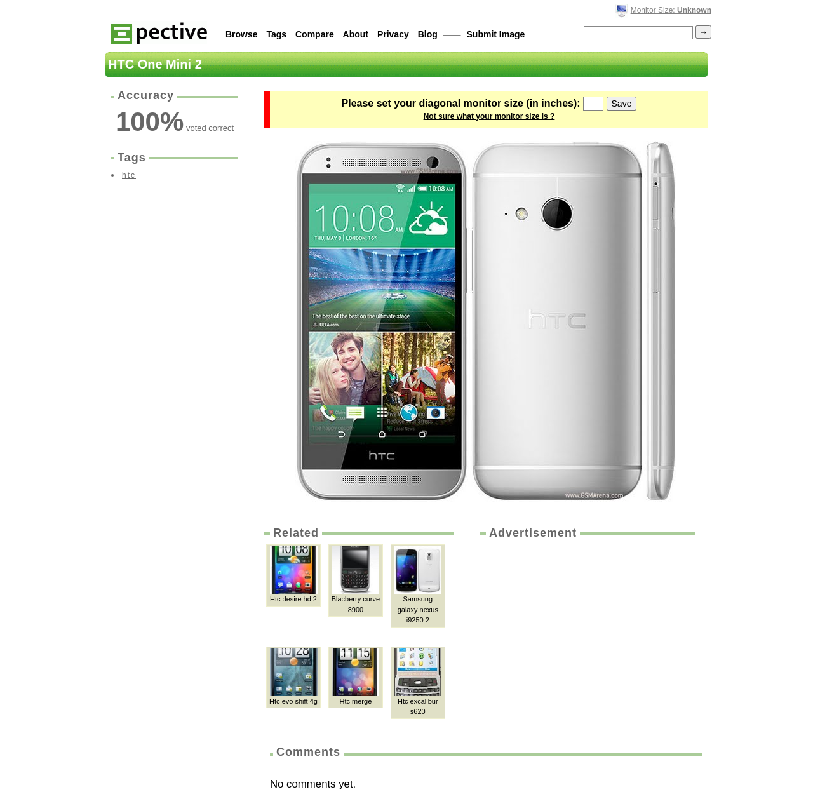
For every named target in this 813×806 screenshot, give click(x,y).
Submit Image (496, 34)
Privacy (393, 34)
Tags (276, 34)
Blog (428, 34)
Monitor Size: (671, 10)
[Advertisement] (586, 636)
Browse (241, 34)
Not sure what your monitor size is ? (489, 116)
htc (129, 175)
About (355, 34)
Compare (314, 34)
